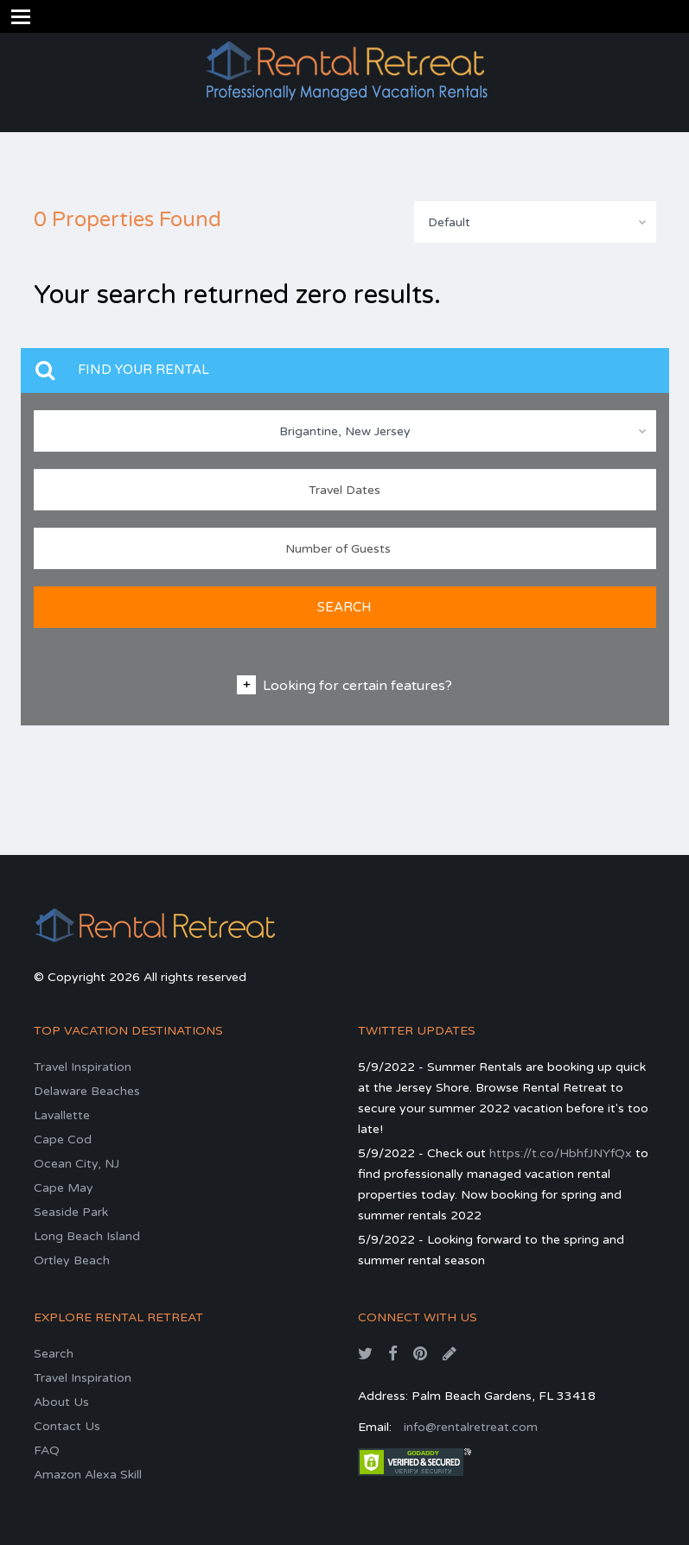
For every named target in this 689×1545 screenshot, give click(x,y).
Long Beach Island (87, 1236)
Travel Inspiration (82, 1067)
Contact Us (67, 1426)
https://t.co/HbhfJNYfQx (560, 1153)
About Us (61, 1402)
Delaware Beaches (87, 1091)
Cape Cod (63, 1139)
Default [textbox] (449, 222)
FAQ (47, 1450)
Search (53, 1353)
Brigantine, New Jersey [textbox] (345, 431)
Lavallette (62, 1115)
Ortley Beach (72, 1260)
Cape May (63, 1188)
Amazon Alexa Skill (88, 1474)
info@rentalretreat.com (471, 1427)
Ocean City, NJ (76, 1163)
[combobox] (535, 222)
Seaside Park (71, 1212)
